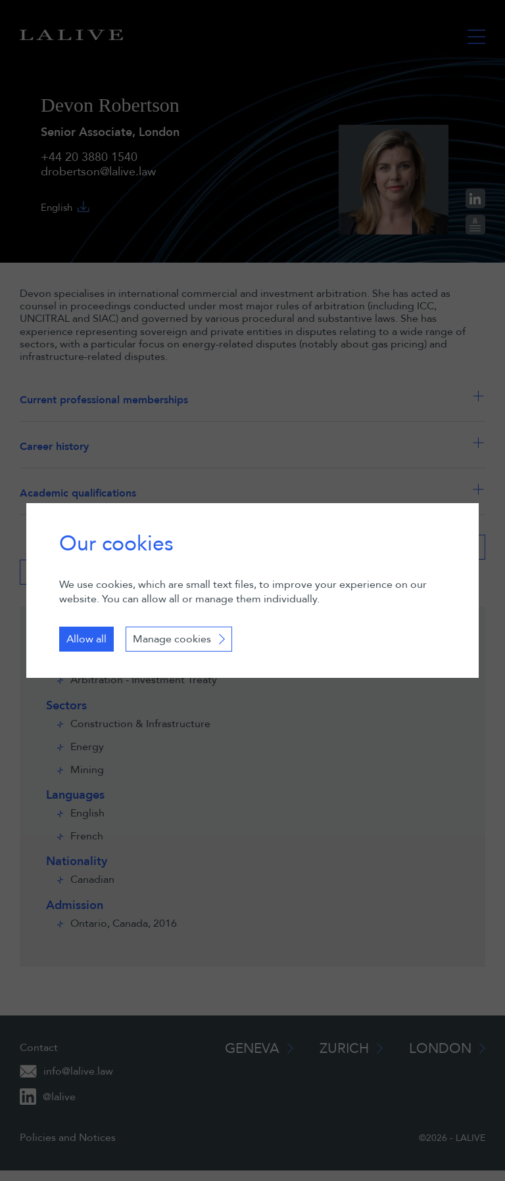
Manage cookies (172, 639)
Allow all (86, 639)
